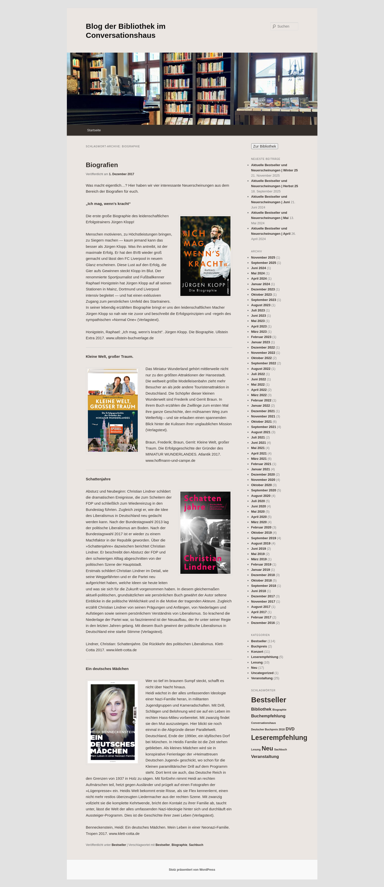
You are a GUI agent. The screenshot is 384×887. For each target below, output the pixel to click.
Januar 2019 (260, 570)
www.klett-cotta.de (121, 650)
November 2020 (263, 480)
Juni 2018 (258, 591)
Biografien (102, 165)
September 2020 (263, 490)
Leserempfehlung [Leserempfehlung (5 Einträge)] (279, 737)
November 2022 (263, 353)
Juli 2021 (258, 437)
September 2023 (263, 300)
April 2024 (259, 278)
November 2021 (263, 416)
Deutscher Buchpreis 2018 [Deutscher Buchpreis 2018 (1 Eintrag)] (268, 729)
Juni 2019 (258, 548)
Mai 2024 (258, 273)
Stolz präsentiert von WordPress (192, 869)
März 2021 (259, 459)
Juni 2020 (258, 506)
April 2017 (259, 612)
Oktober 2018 (261, 580)
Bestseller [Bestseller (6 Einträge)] (268, 700)
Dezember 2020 (263, 474)
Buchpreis (259, 646)
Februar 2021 (261, 464)
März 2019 (259, 559)
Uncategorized (262, 673)
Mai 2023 (258, 321)
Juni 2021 (258, 443)
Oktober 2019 (261, 532)
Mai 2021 (258, 448)
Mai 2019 (258, 554)
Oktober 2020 (261, 485)
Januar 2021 (260, 469)
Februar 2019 (261, 564)
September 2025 (263, 263)
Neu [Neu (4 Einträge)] (267, 748)
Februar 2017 (261, 617)
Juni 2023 (258, 315)
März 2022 (259, 395)
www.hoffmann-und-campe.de (170, 460)
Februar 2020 (261, 527)
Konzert (257, 651)
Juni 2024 (258, 268)
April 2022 (259, 390)
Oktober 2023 (261, 294)
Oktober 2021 (261, 421)
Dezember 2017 (263, 596)
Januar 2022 (260, 405)
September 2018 (263, 586)
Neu (254, 668)
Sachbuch (196, 845)
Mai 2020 (258, 511)
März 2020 (259, 522)
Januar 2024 (260, 284)
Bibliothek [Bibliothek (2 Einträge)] (261, 709)
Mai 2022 (258, 384)
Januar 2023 (260, 342)
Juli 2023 (258, 310)
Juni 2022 (258, 379)
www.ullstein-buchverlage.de (130, 338)
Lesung (257, 662)
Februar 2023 (261, 337)
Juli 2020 (258, 501)
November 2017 (263, 601)
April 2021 (259, 453)
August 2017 (261, 607)
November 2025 (263, 257)
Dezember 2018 (263, 575)
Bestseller (119, 845)
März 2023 (259, 332)
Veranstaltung (262, 678)
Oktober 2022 (261, 358)
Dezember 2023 (263, 289)
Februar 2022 (261, 400)
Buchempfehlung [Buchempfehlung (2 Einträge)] (268, 716)
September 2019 (263, 538)
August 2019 (261, 543)
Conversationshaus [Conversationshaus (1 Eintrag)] (263, 722)
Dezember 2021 (263, 411)
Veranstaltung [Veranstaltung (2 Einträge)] (265, 756)
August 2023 (261, 305)
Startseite (94, 130)
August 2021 (261, 432)
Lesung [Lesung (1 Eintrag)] (256, 749)
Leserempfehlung (264, 657)
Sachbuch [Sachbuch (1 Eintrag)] (280, 749)
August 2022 (261, 369)
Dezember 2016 (263, 623)
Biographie (179, 845)
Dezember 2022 (263, 347)
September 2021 (263, 427)
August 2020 (261, 496)
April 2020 (259, 517)
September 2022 (263, 363)
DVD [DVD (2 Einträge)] (290, 729)
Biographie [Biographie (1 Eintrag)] (280, 709)
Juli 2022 (258, 374)
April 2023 (259, 326)
